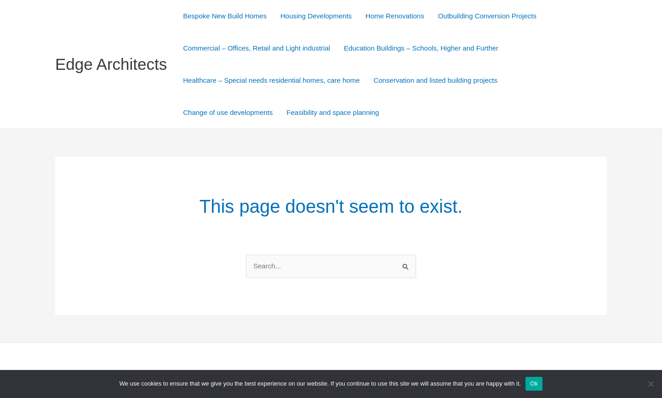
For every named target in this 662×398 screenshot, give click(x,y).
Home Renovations (394, 16)
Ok (534, 383)
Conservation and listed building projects (435, 80)
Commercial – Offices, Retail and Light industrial (256, 48)
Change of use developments (228, 112)
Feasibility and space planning (332, 112)
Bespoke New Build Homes (225, 16)
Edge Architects (111, 64)
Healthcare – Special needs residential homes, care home (271, 80)
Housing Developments (316, 16)
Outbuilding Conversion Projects (487, 16)
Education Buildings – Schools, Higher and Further (421, 48)
